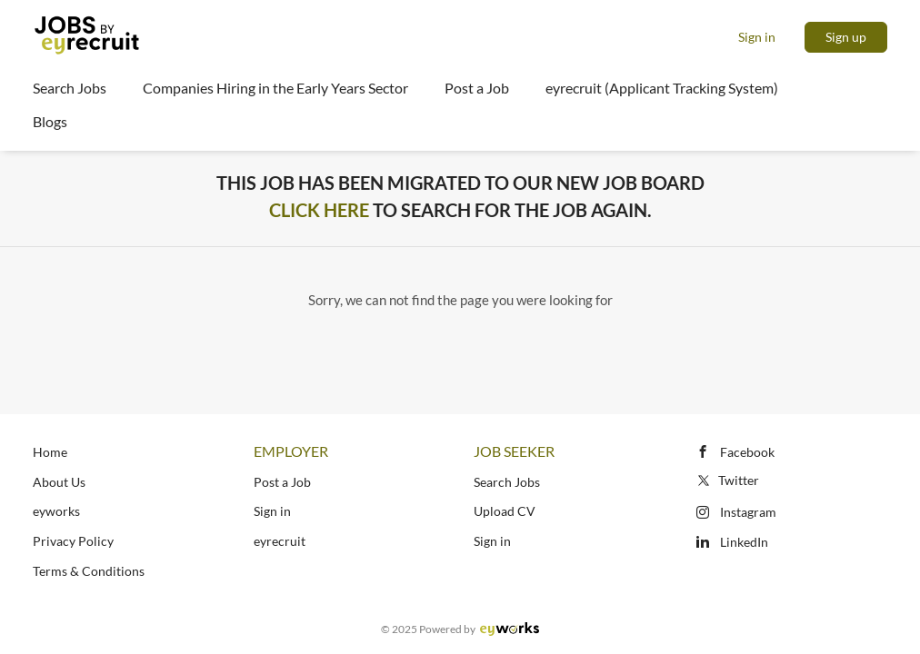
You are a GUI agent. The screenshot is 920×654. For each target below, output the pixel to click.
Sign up (845, 37)
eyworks (56, 511)
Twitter (727, 480)
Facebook (747, 452)
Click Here (319, 210)
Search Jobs (507, 482)
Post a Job (282, 482)
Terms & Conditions (89, 571)
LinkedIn (744, 542)
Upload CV (504, 511)
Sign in (756, 37)
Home (50, 452)
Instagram (748, 512)
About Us (59, 482)
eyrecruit (279, 541)
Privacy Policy (73, 541)
